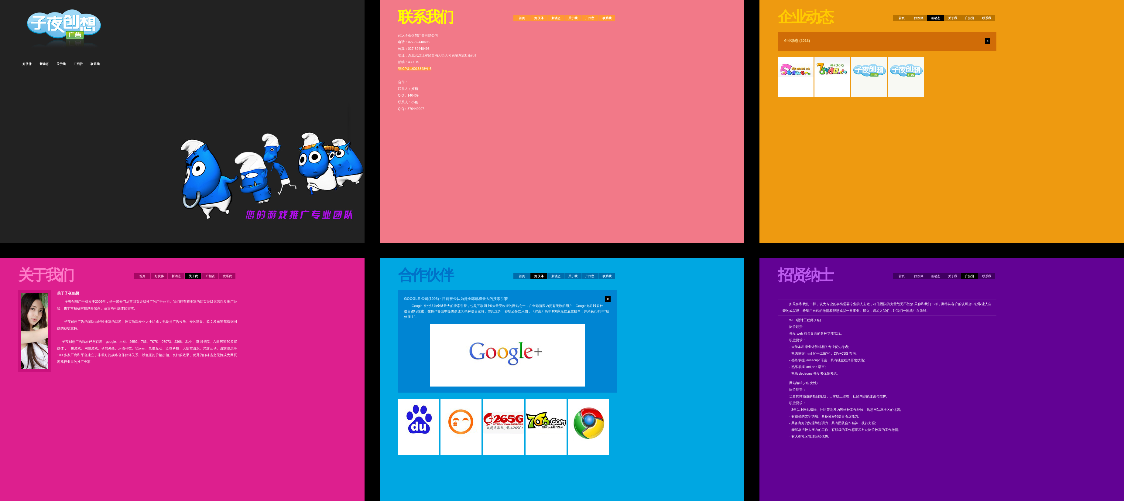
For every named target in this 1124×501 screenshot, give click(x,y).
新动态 (176, 276)
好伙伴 (159, 276)
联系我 (227, 276)
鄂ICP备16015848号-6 (414, 68)
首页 (142, 276)
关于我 (193, 276)
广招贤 (210, 276)
